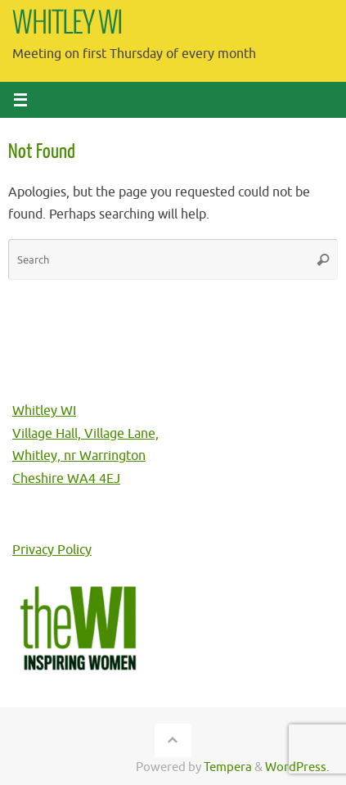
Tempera (228, 767)
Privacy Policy (52, 549)
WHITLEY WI (67, 23)
